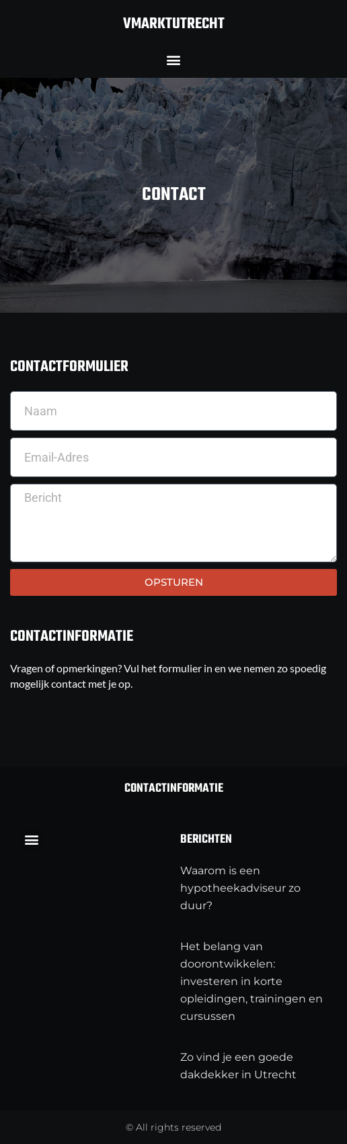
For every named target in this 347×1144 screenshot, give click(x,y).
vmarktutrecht (174, 24)
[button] (174, 60)
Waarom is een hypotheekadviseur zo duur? (240, 888)
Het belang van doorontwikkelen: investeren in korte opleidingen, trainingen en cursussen (251, 981)
